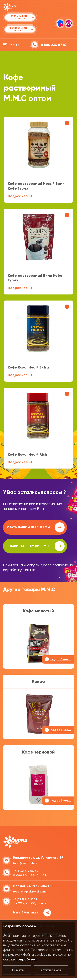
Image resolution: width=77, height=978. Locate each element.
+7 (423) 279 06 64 (25, 871)
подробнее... (26, 959)
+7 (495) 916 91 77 (25, 899)
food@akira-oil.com (26, 863)
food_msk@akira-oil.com (29, 891)
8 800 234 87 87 (54, 45)
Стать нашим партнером (36, 527)
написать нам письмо (37, 546)
